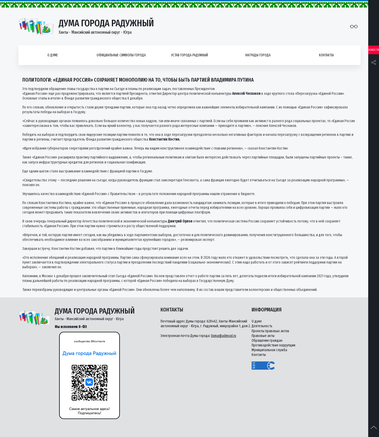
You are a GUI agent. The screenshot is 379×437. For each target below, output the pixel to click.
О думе (52, 55)
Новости (373, 50)
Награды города (258, 55)
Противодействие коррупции (273, 345)
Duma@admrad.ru (223, 336)
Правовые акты (263, 336)
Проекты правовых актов (270, 331)
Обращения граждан (267, 340)
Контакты (326, 55)
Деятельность (262, 326)
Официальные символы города (121, 55)
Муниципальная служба (269, 350)
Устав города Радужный (189, 55)
